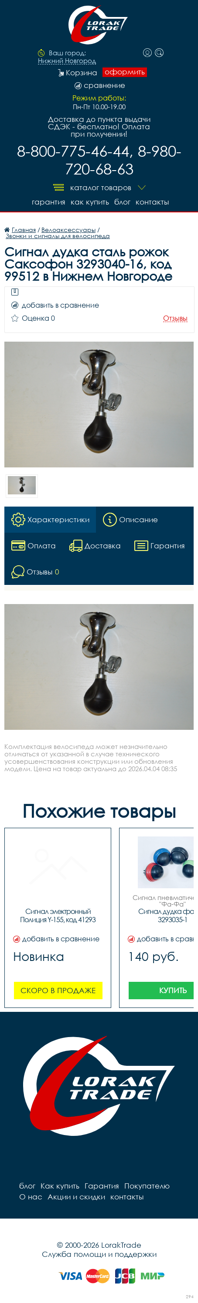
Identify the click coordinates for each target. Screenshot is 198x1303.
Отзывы (175, 318)
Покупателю (147, 1185)
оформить (125, 71)
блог (122, 201)
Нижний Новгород (67, 60)
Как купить (90, 201)
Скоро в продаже (58, 990)
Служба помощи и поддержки (99, 1254)
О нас (30, 1196)
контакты (152, 201)
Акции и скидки (76, 1196)
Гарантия (48, 201)
